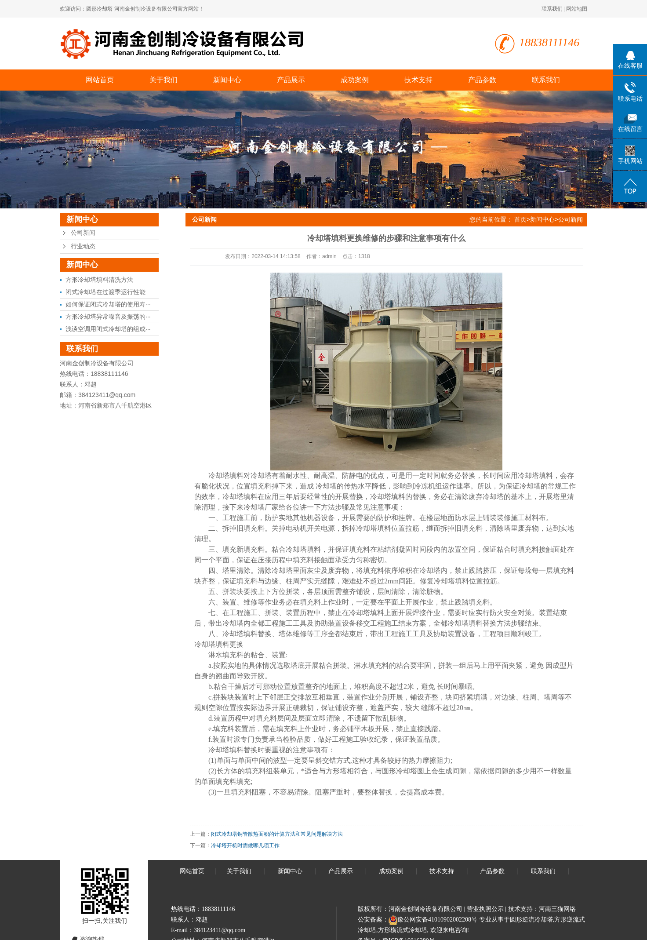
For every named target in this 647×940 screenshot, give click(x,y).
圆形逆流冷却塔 (531, 919)
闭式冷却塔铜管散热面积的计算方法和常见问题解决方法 (277, 834)
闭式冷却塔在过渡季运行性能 (105, 291)
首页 (520, 219)
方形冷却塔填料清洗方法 (99, 279)
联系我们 (552, 9)
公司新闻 (83, 233)
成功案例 (355, 80)
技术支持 (418, 80)
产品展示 (291, 80)
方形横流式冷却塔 (402, 930)
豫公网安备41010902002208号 (437, 919)
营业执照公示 (485, 909)
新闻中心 (227, 80)
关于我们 (163, 80)
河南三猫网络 (557, 909)
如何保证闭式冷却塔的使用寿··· (108, 304)
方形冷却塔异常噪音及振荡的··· (108, 316)
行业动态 (83, 246)
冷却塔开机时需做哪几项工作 (245, 845)
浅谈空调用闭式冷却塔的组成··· (108, 328)
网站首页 (100, 80)
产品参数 (482, 80)
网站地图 (576, 9)
